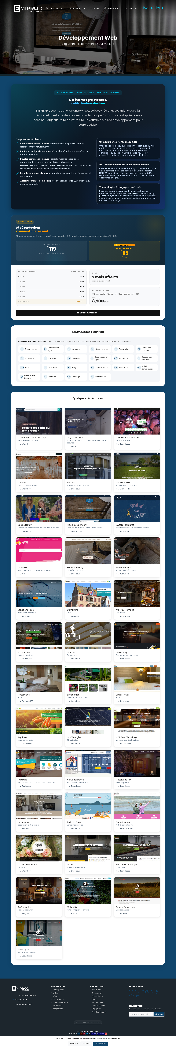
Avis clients (96, 990)
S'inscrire (159, 1014)
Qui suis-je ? (112, 8)
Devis (94, 999)
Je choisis (86, 1043)
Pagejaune (96, 1009)
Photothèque (58, 999)
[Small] (141, 1014)
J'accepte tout (100, 1043)
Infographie (58, 1009)
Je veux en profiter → (88, 312)
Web (55, 996)
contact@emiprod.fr (24, 1004)
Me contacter (97, 996)
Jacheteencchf (98, 1005)
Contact (132, 8)
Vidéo (55, 993)
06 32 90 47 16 (21, 1000)
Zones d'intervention (88, 1022)
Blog (94, 8)
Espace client (97, 1002)
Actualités (77, 8)
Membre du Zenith (99, 1012)
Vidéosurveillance (60, 1002)
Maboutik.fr (57, 1005)
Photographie (58, 990)
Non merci (74, 1043)
